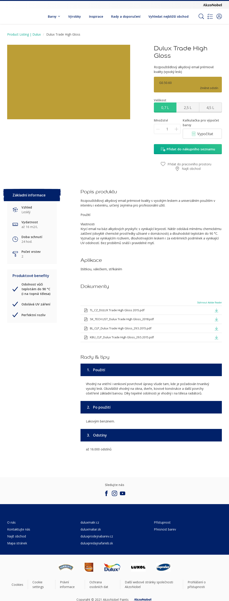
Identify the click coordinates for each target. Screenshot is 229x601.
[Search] (201, 16)
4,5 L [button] (210, 107)
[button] (219, 16)
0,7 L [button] (165, 107)
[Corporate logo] (212, 4)
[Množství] (167, 129)
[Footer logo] (66, 567)
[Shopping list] (210, 16)
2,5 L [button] (188, 107)
